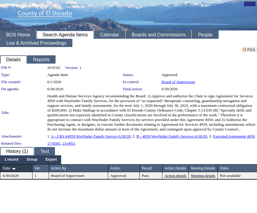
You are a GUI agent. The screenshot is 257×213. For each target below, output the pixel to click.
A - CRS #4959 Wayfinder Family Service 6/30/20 (91, 136)
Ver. (38, 168)
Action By (58, 168)
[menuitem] (11, 160)
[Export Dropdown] (51, 159)
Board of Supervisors (178, 82)
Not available (230, 175)
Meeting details (203, 175)
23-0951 (68, 143)
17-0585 (53, 143)
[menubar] (30, 159)
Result (147, 168)
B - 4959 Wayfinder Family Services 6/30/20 (171, 136)
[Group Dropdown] (32, 159)
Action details (175, 175)
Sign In (250, 3)
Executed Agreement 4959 (234, 136)
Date (6, 168)
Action (115, 168)
